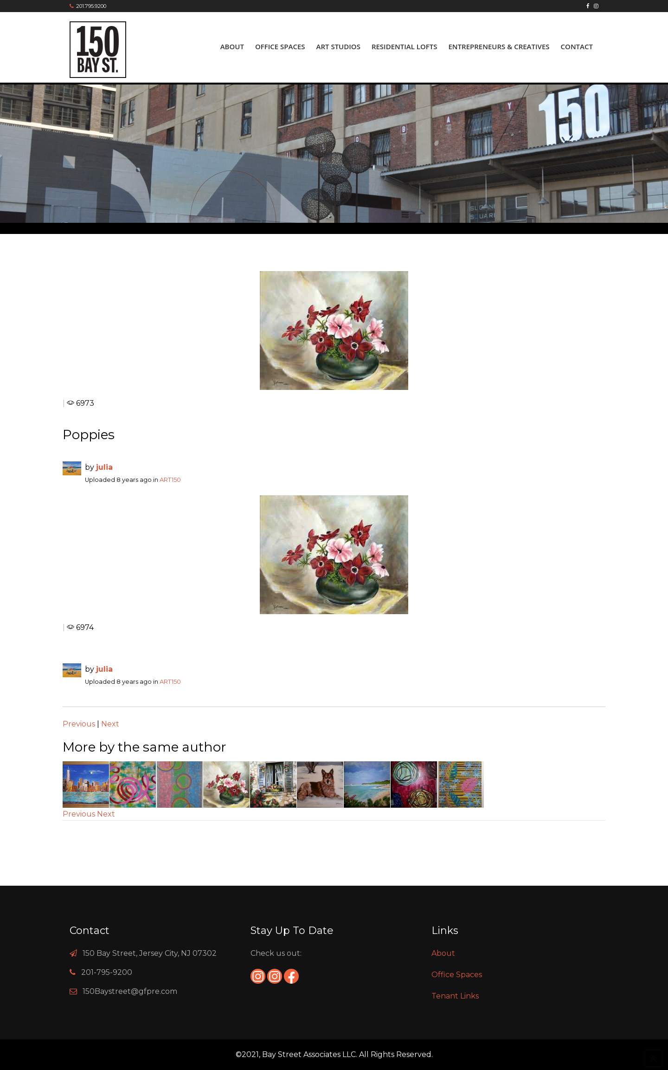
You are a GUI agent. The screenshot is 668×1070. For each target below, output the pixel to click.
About (232, 46)
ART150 (170, 479)
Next (110, 724)
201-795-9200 (106, 972)
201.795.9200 (91, 6)
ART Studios (338, 46)
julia (104, 467)
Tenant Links (455, 996)
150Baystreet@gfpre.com (130, 991)
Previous (79, 724)
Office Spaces (280, 46)
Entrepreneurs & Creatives (498, 46)
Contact (577, 46)
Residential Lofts (404, 46)
